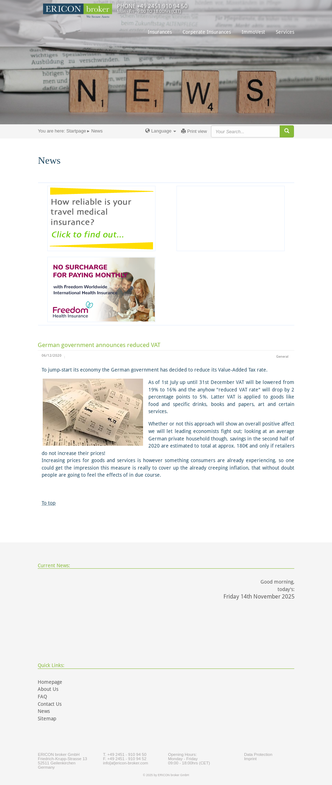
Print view (194, 131)
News (44, 711)
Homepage (50, 682)
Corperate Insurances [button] (207, 32)
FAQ (42, 696)
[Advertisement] (230, 218)
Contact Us (50, 704)
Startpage (76, 131)
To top (49, 503)
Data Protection (258, 754)
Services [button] (285, 32)
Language (160, 131)
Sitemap (47, 718)
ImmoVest (253, 32)
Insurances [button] (160, 32)
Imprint (250, 759)
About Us (48, 689)
